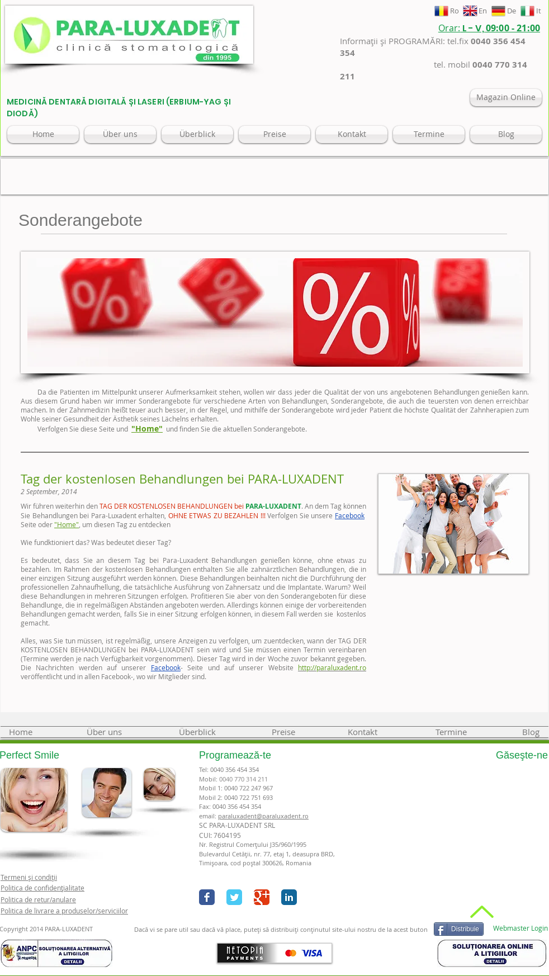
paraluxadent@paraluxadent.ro (263, 816)
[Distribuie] (459, 929)
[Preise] (274, 134)
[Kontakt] (351, 134)
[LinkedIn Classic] (289, 897)
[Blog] (506, 134)
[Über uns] (120, 134)
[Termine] (429, 134)
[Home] (43, 134)
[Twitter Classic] (234, 897)
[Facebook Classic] (207, 897)
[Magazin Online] (506, 97)
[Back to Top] (480, 911)
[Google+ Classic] (261, 897)
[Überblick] (197, 134)
